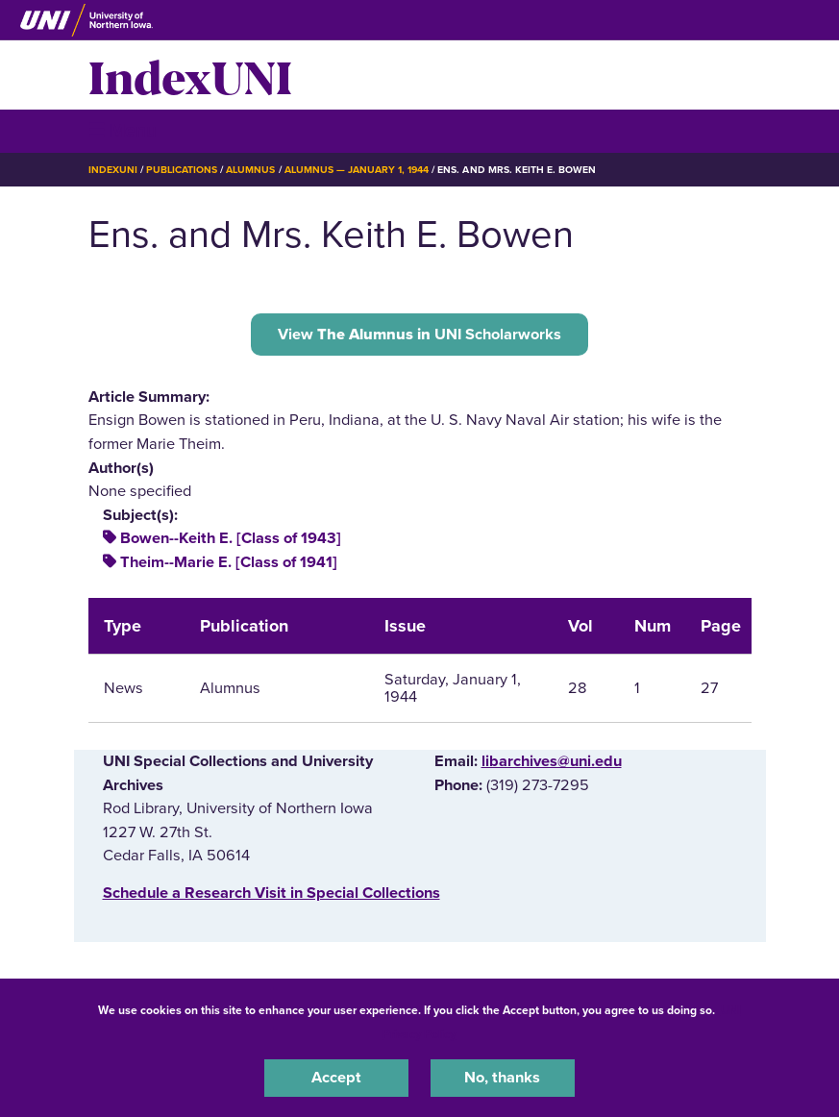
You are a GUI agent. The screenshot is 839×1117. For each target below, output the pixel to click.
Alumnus (250, 169)
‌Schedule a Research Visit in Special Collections (271, 893)
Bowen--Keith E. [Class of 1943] (230, 538)
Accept (336, 1077)
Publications (181, 169)
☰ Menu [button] (122, 130)
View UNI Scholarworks (419, 334)
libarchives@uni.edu (551, 761)
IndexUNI (190, 75)
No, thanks (502, 1077)
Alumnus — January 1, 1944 (357, 169)
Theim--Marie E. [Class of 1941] (228, 562)
